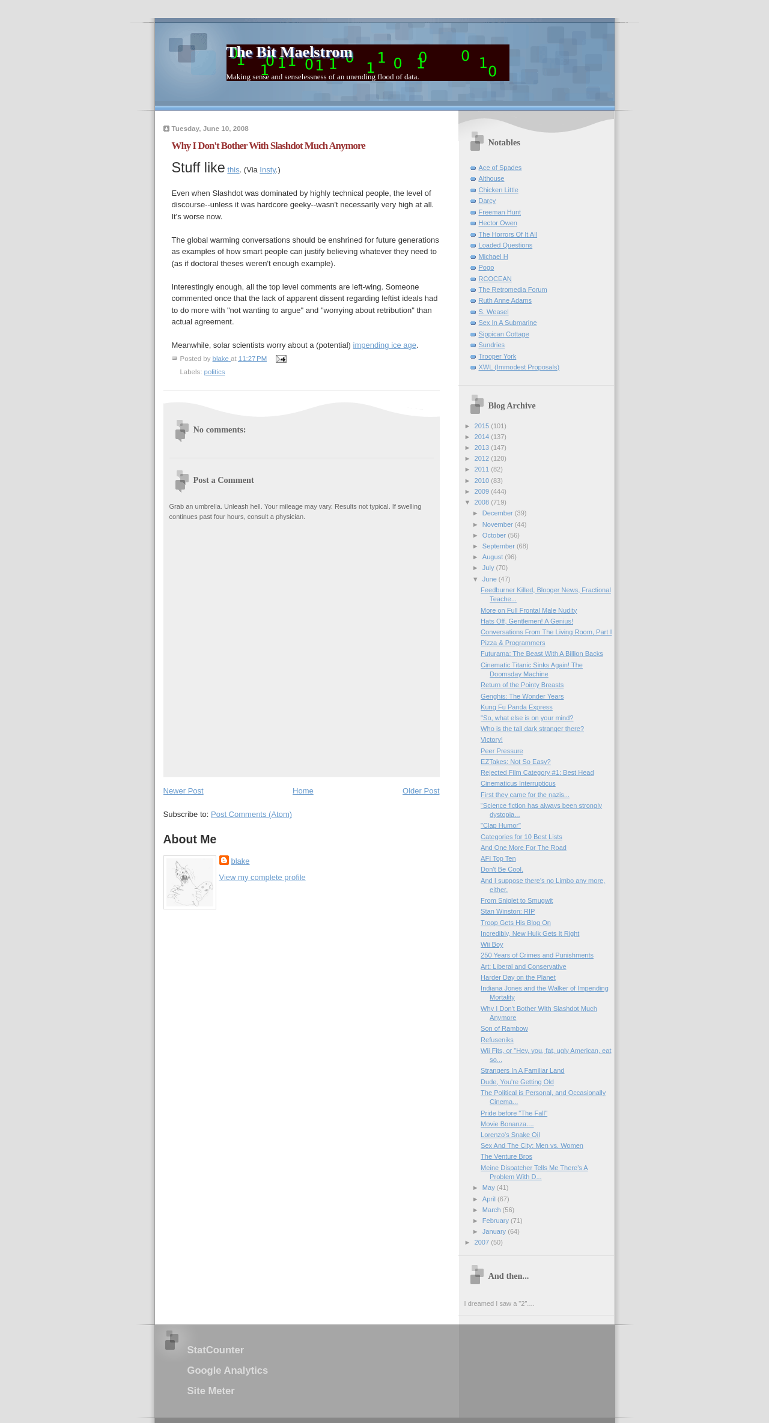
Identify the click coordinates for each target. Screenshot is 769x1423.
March (492, 1209)
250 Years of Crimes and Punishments (537, 955)
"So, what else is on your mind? (527, 717)
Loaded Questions (506, 245)
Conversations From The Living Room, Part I (546, 632)
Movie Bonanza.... (507, 1123)
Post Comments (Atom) (251, 814)
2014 (483, 436)
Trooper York (498, 356)
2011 (483, 469)
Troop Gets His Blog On (516, 922)
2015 (483, 425)
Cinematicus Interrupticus (518, 783)
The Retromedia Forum (513, 289)
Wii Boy (492, 944)
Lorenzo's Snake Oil (510, 1134)
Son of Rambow (504, 1028)
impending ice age (385, 345)
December (498, 513)
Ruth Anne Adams (505, 300)
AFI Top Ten (498, 858)
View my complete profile (262, 877)
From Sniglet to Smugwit (517, 900)
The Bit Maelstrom (289, 52)
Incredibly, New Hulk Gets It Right (530, 933)
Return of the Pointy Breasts (522, 684)
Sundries (492, 344)
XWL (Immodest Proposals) (519, 367)
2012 (483, 458)
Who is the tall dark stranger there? (532, 728)
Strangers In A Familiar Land (522, 1070)
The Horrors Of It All (508, 234)
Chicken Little (498, 189)
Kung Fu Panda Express (517, 707)
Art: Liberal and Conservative (523, 966)
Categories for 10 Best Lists (521, 836)
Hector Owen (498, 222)
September (499, 546)
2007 (483, 1242)
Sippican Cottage (504, 334)
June (490, 579)
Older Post (421, 790)
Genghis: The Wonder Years (522, 696)
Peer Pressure (502, 750)
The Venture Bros (506, 1156)
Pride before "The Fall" (514, 1113)
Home (303, 790)
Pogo (486, 267)
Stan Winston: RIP (508, 911)
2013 (483, 447)
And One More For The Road (524, 847)
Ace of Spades (500, 167)
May (489, 1187)
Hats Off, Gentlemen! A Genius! (527, 621)
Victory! (492, 739)
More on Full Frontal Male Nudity (529, 610)
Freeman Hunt (500, 212)
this (233, 169)
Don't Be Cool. (502, 869)
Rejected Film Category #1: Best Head (537, 772)
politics (214, 371)
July (489, 567)
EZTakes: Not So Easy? (516, 761)
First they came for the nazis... (525, 794)
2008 (483, 502)
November (498, 524)
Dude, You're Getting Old (517, 1081)
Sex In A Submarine (508, 322)
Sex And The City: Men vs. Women (532, 1145)
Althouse (492, 178)
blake (240, 861)
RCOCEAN (495, 278)
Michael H (493, 256)
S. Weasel (494, 311)
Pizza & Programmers (513, 642)
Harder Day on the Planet (518, 977)
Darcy (487, 200)
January (495, 1231)
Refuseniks (497, 1039)
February (496, 1220)
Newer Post (183, 790)
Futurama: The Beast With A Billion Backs (542, 653)
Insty (268, 169)
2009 (483, 491)
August (493, 556)
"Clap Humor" (501, 825)
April (489, 1199)
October (495, 535)
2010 (483, 480)
